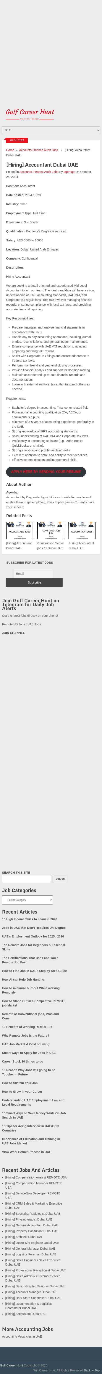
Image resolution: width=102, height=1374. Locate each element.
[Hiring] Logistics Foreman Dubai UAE (30, 1254)
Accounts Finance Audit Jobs (38, 150)
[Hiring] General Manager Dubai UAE (30, 1248)
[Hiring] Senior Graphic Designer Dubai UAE (35, 1286)
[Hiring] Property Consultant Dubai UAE (31, 1231)
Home (10, 150)
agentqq (69, 172)
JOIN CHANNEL (13, 633)
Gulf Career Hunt (11, 1365)
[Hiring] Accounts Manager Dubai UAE (31, 1292)
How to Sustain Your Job (19, 1083)
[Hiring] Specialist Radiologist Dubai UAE (32, 1213)
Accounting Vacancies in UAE (22, 1336)
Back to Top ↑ (93, 1370)
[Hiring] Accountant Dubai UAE (26, 1314)
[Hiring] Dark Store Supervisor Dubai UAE (33, 1298)
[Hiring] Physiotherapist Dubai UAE (28, 1219)
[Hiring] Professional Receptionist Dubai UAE (35, 1270)
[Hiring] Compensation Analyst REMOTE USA (36, 1177)
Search (60, 878)
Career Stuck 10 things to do (22, 1061)
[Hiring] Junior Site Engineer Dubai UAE (32, 1242)
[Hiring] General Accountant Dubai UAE (31, 1225)
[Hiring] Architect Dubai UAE (24, 1237)
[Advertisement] (51, 51)
